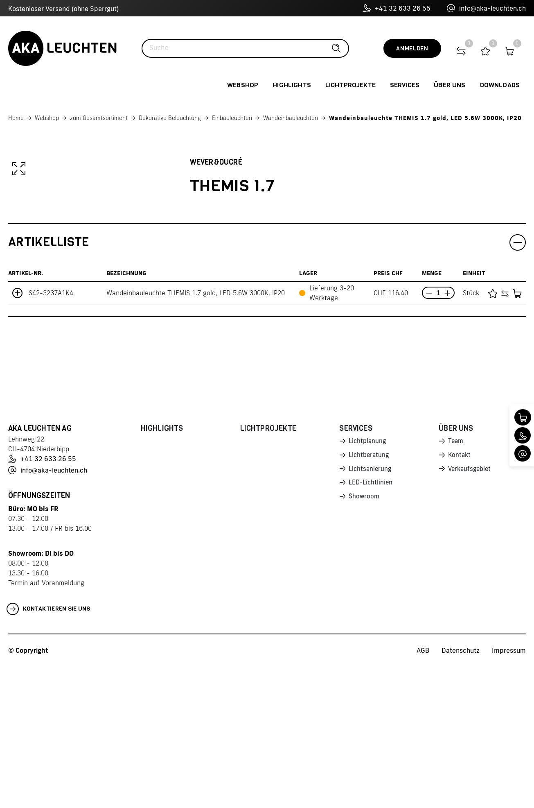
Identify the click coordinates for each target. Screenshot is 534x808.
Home (16, 118)
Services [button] (404, 85)
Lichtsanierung (371, 612)
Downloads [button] (500, 85)
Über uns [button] (449, 85)
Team (456, 583)
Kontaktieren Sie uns (48, 751)
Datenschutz (461, 792)
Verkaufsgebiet (471, 612)
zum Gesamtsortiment (99, 118)
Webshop (47, 118)
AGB (423, 792)
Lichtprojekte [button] (350, 85)
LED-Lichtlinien (371, 626)
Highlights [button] (292, 85)
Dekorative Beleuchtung (170, 118)
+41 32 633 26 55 (396, 8)
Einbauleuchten (232, 118)
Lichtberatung (370, 597)
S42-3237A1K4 (51, 434)
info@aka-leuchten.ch (486, 8)
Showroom (365, 640)
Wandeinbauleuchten (290, 118)
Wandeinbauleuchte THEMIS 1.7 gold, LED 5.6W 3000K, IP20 (425, 118)
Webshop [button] (242, 85)
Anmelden (412, 48)
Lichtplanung (368, 583)
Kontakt (460, 597)
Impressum (509, 792)
